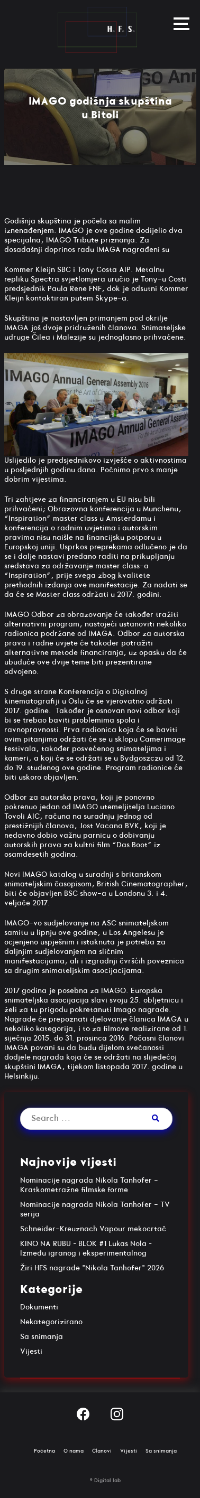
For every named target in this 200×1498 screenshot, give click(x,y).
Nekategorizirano (51, 1322)
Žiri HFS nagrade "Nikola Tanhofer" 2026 (92, 1268)
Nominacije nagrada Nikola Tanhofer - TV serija (95, 1209)
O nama (73, 1451)
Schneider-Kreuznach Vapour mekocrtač (93, 1229)
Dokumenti (39, 1307)
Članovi (102, 1451)
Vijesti (31, 1351)
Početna (44, 1451)
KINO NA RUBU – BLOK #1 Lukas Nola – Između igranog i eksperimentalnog (86, 1248)
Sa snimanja (41, 1337)
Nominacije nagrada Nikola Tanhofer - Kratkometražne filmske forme (89, 1185)
